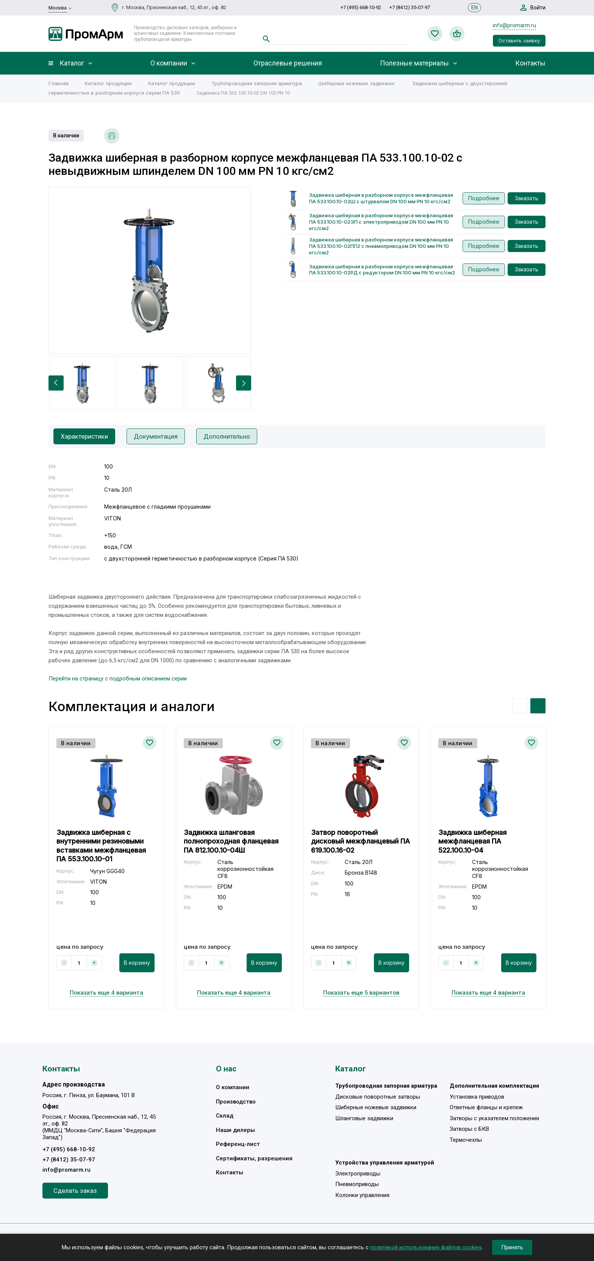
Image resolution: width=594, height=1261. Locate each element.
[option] (150, 270)
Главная (58, 83)
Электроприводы (357, 1173)
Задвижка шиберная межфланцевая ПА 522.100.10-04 (472, 841)
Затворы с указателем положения (494, 1118)
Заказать (526, 198)
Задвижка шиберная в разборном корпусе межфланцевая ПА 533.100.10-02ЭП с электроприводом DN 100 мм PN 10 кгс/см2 (381, 221)
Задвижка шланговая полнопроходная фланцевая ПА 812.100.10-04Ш (231, 841)
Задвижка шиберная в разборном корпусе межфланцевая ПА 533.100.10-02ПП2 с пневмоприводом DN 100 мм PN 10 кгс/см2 (381, 246)
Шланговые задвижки (364, 1118)
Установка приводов (477, 1096)
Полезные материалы (414, 63)
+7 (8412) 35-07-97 (409, 7)
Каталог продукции (108, 83)
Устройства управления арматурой (384, 1162)
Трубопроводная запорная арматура (256, 83)
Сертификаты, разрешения (254, 1158)
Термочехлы (466, 1139)
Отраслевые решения (287, 63)
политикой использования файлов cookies (426, 1247)
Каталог (71, 63)
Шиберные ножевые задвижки (356, 83)
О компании (168, 63)
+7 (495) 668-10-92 (361, 7)
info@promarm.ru (514, 25)
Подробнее (483, 198)
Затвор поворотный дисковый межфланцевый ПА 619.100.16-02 (360, 841)
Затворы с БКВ (469, 1129)
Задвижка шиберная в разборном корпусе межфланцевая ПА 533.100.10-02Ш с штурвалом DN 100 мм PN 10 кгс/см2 (381, 198)
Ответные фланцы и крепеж (486, 1107)
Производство (236, 1101)
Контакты (530, 63)
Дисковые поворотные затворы (377, 1096)
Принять (512, 1247)
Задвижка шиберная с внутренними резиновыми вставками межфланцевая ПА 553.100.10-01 (101, 845)
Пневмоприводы (357, 1184)
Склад (224, 1115)
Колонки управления (362, 1195)
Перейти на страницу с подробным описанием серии (117, 678)
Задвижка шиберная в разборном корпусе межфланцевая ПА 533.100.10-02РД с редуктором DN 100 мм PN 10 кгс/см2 (382, 269)
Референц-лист (238, 1144)
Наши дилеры (235, 1130)
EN (474, 8)
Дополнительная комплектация (494, 1085)
